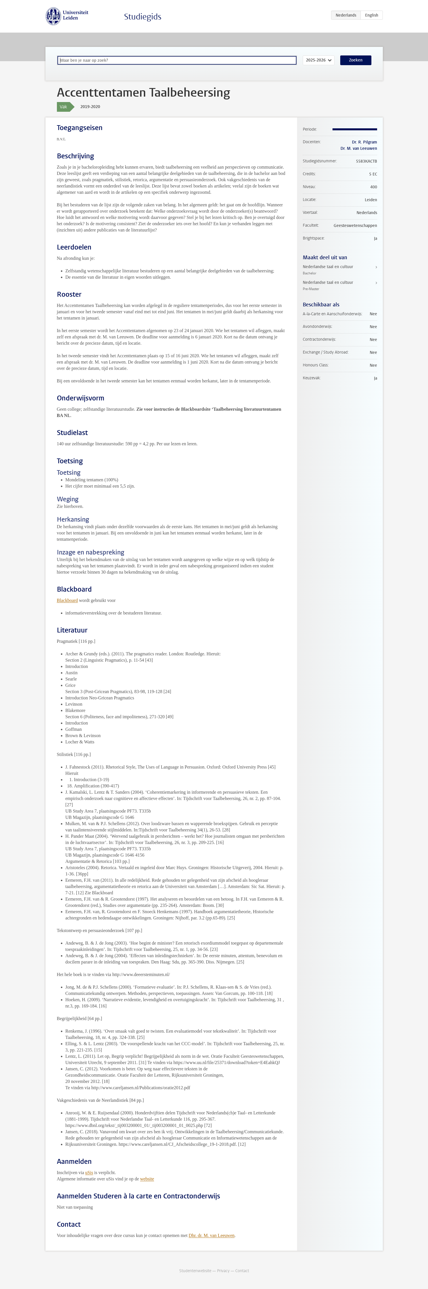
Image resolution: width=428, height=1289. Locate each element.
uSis (89, 1172)
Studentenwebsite (195, 1271)
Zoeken (356, 60)
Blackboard (67, 600)
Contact (242, 1271)
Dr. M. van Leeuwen (359, 148)
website (147, 1178)
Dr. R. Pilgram (364, 142)
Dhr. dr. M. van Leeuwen (211, 1235)
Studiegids (143, 16)
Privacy (223, 1271)
